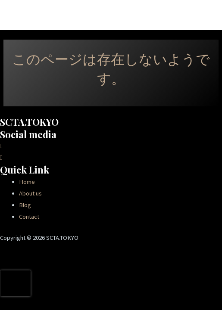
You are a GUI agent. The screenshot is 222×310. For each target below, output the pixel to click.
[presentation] (15, 283)
